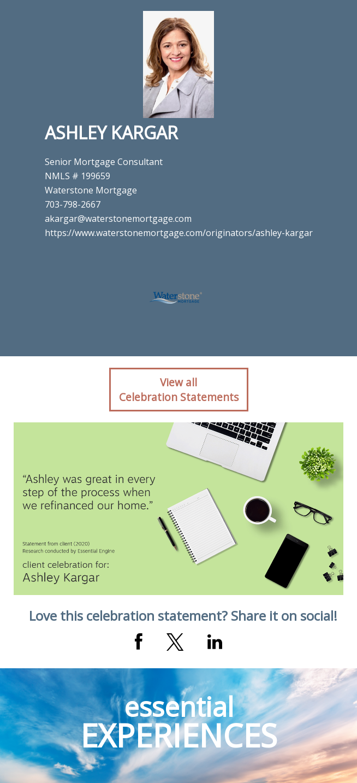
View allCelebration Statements (179, 389)
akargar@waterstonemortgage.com (118, 219)
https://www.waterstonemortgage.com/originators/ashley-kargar (179, 233)
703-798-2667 (72, 204)
